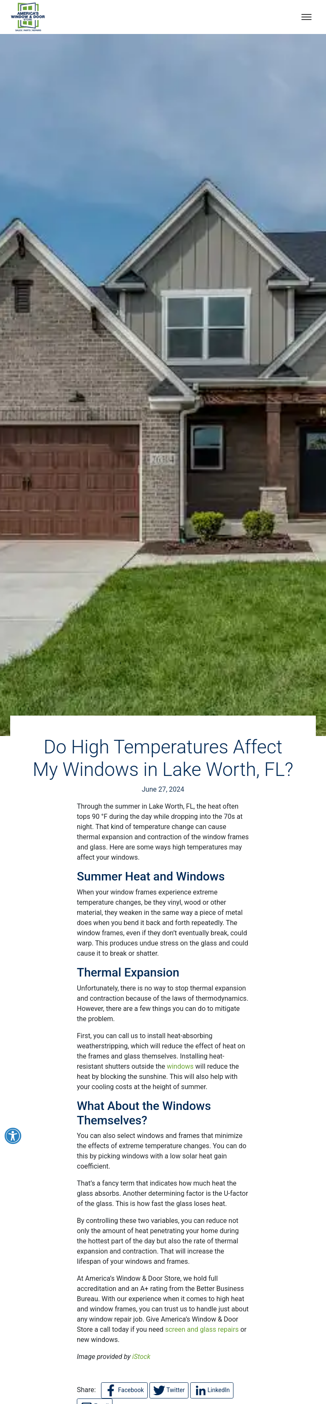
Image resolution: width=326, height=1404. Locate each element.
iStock (141, 1357)
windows (180, 1066)
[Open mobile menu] (306, 17)
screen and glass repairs (202, 1329)
